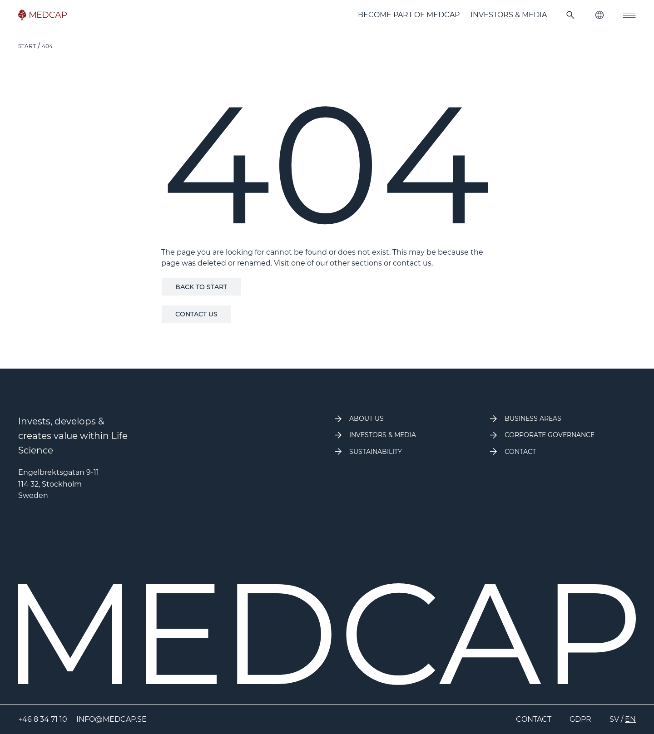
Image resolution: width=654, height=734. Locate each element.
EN (630, 719)
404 (47, 46)
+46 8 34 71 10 (42, 719)
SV (614, 719)
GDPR (580, 719)
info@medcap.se (111, 719)
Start (27, 46)
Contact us (196, 314)
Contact (533, 719)
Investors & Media (509, 14)
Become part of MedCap (409, 14)
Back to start (201, 287)
